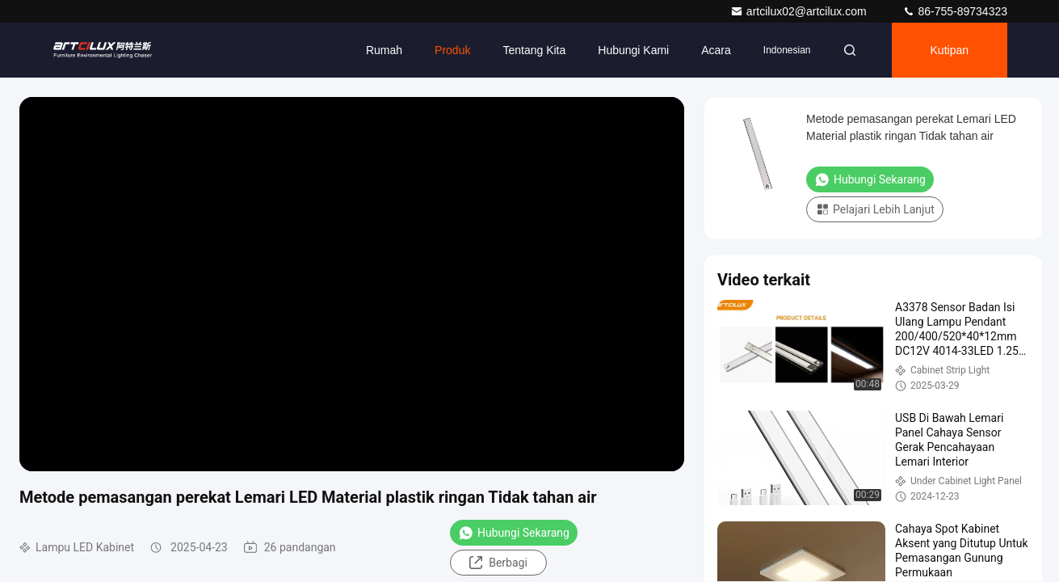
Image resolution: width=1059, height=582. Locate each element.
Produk (452, 50)
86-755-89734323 (954, 11)
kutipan (950, 50)
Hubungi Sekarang (513, 532)
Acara (716, 50)
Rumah (384, 50)
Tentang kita (533, 50)
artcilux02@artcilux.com (800, 11)
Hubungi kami (633, 50)
